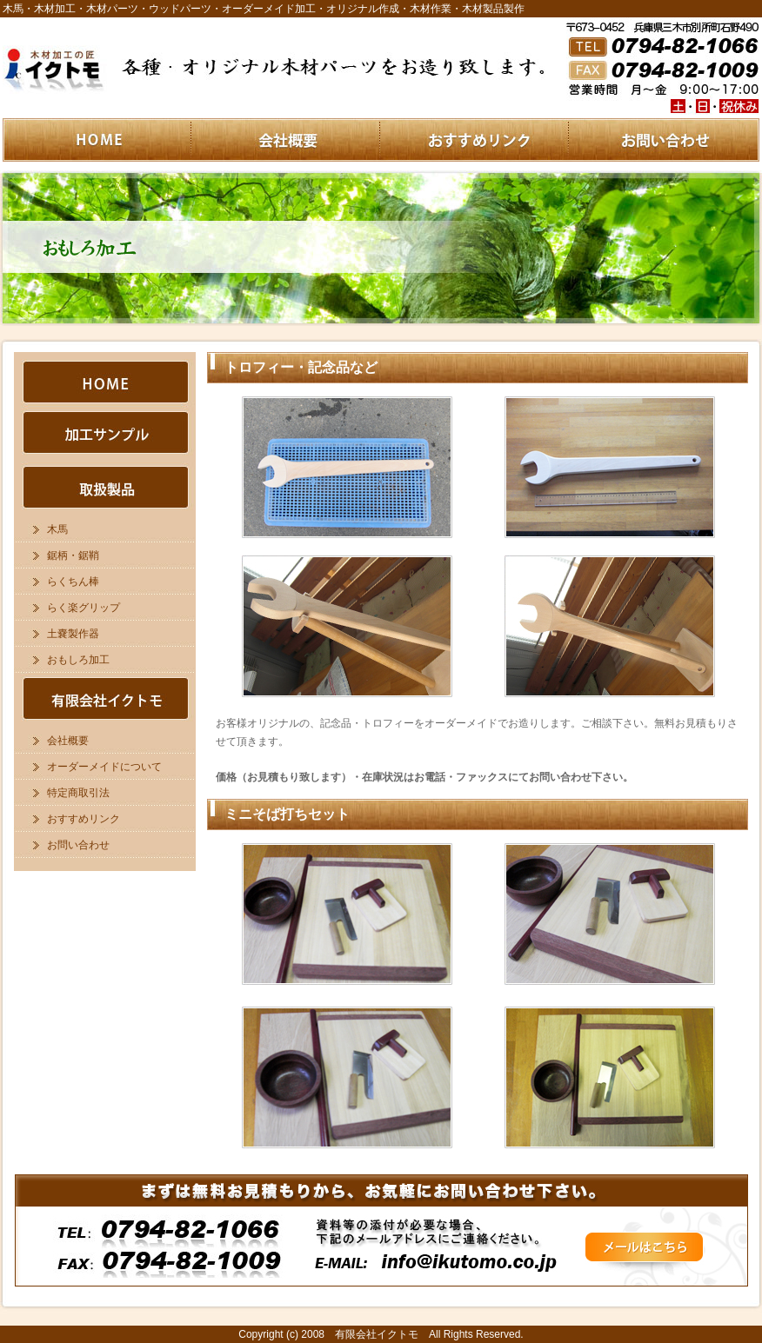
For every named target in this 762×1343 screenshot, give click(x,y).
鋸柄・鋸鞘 (73, 555)
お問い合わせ (78, 845)
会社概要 (68, 741)
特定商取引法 (78, 793)
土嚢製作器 (73, 634)
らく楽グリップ (83, 608)
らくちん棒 (73, 581)
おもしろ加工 (78, 660)
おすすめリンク (83, 819)
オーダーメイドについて (104, 767)
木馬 (57, 529)
